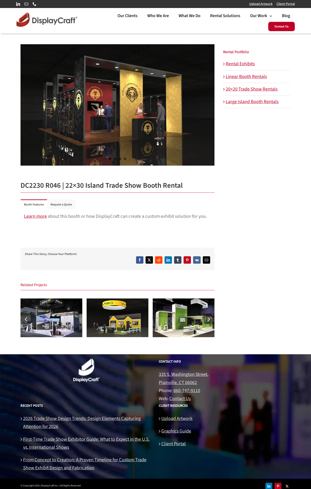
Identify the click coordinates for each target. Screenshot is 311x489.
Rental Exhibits (240, 63)
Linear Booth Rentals (246, 76)
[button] (26, 318)
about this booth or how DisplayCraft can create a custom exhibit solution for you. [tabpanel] (115, 216)
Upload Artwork (261, 4)
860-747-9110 (186, 390)
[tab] (34, 204)
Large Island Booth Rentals (252, 101)
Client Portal (285, 4)
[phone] (34, 4)
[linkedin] (18, 4)
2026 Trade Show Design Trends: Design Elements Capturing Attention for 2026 (82, 422)
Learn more (35, 216)
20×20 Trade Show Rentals (252, 89)
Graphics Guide (176, 431)
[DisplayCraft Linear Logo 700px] (47, 14)
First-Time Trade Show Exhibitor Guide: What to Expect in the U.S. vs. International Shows (86, 443)
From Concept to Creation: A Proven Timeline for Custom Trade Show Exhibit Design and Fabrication (84, 463)
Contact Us (180, 398)
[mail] (26, 4)
